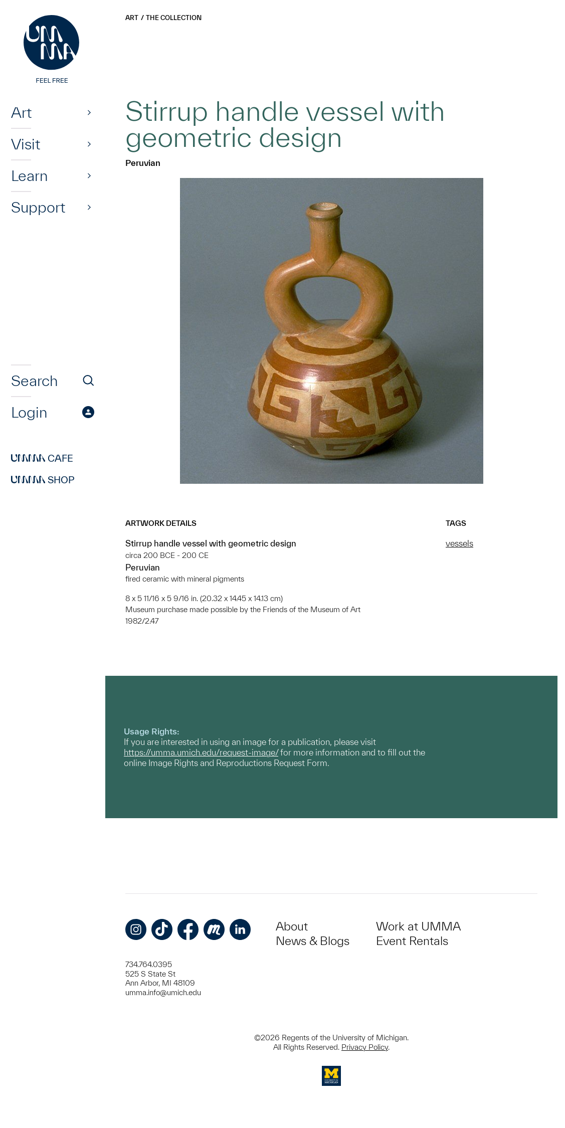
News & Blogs (312, 941)
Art (21, 112)
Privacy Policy (364, 1047)
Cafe (42, 458)
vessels (459, 543)
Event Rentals (412, 941)
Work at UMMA (418, 926)
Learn (29, 175)
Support (38, 207)
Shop (43, 479)
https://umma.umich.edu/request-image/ (201, 752)
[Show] (89, 112)
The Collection (174, 18)
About (292, 926)
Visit (25, 143)
